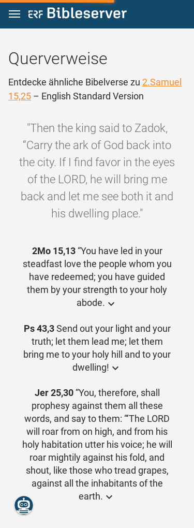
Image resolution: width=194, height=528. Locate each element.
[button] (14, 14)
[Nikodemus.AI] (23, 505)
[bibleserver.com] (77, 15)
